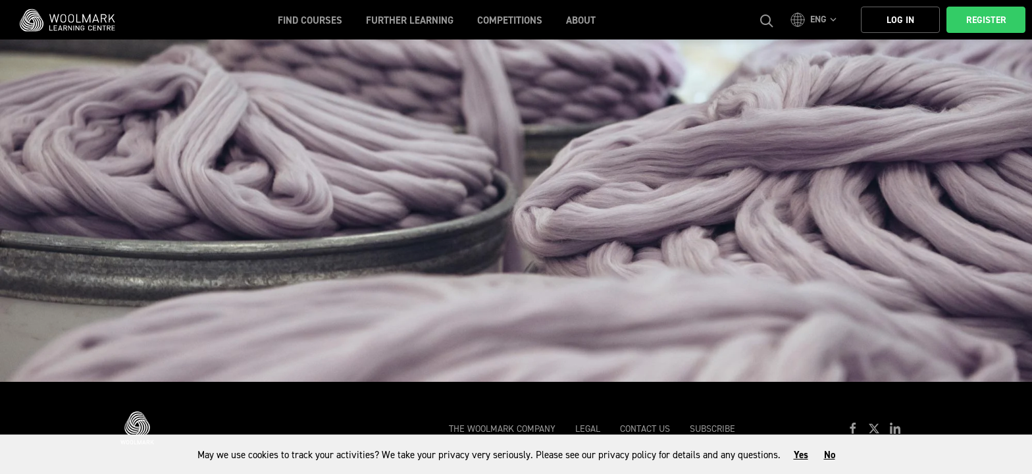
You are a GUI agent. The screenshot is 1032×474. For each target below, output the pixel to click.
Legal (587, 429)
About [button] (581, 20)
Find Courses (310, 20)
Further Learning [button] (409, 20)
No (829, 454)
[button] (815, 20)
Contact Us (645, 429)
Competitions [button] (509, 20)
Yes (801, 454)
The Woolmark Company (502, 429)
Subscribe (712, 429)
